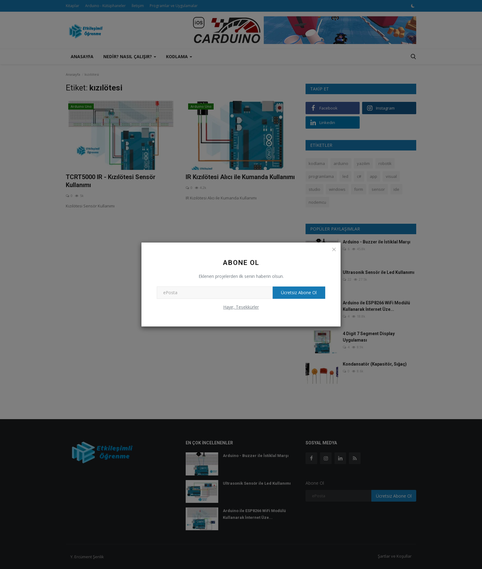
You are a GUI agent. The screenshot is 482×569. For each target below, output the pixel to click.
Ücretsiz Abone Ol (298, 292)
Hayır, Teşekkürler (241, 307)
